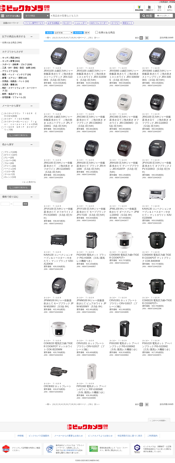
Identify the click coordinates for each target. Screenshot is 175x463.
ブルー (9, 163)
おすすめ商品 (53, 23)
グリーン (10, 166)
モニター (67, 23)
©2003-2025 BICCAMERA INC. (87, 460)
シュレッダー (80, 23)
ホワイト (10, 155)
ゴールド (9, 174)
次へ (96, 38)
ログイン (169, 9)
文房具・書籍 (10, 84)
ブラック (10, 152)
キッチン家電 (11, 61)
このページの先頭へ (159, 420)
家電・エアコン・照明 (14, 78)
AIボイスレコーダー (98, 23)
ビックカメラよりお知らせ (100, 436)
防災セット (127, 23)
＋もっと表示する (29, 182)
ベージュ (10, 169)
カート (159, 9)
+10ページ (81, 38)
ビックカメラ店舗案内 (39, 436)
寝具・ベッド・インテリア (16, 74)
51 (91, 38)
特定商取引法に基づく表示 (130, 436)
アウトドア (10, 71)
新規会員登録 (139, 9)
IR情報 (172, 2)
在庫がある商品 (12, 42)
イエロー (9, 171)
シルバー (10, 160)
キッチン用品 (11, 58)
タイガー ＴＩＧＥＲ (16, 119)
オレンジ (10, 177)
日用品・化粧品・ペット (15, 81)
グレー (9, 157)
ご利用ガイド (149, 9)
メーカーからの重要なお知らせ (68, 436)
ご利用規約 (164, 2)
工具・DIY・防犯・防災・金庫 (18, 68)
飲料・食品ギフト (12, 94)
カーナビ (115, 23)
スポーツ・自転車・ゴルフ (17, 64)
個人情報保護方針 (70, 450)
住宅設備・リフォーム (14, 97)
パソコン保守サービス (34, 23)
